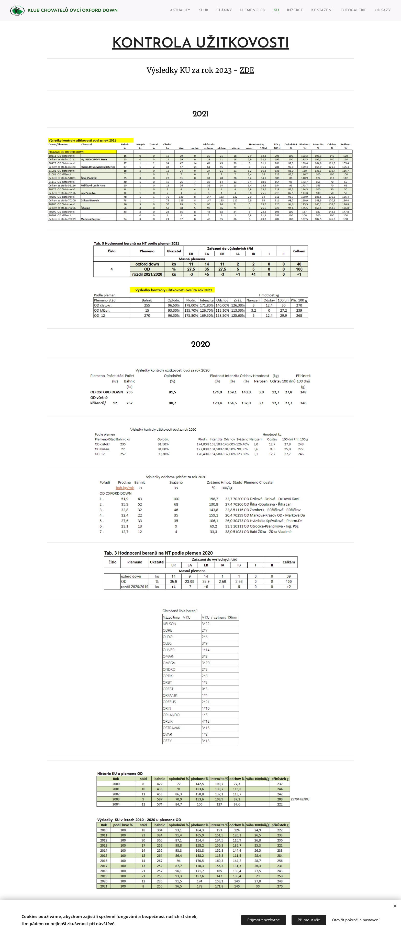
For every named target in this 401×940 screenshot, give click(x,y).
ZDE (247, 70)
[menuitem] (161, 10)
